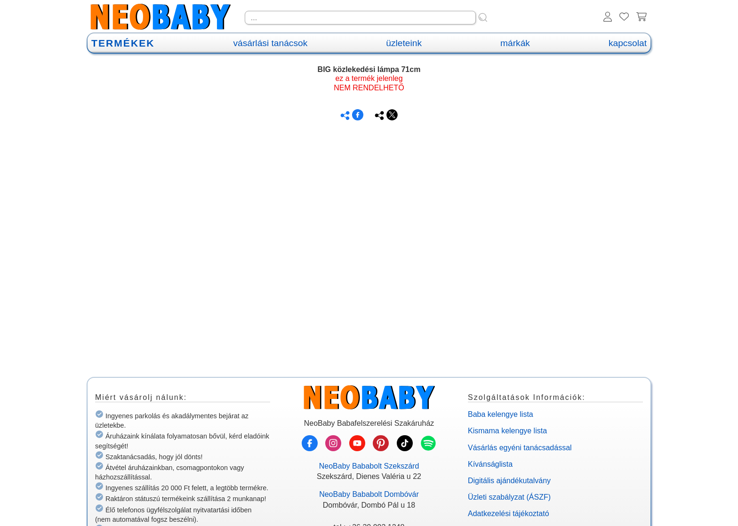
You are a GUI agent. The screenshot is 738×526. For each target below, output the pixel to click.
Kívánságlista (490, 464)
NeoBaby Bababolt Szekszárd (369, 466)
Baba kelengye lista (500, 414)
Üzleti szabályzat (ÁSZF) (509, 497)
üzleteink (404, 43)
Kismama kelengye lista (507, 431)
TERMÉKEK (122, 43)
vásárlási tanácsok (270, 43)
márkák (515, 43)
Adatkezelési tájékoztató (508, 514)
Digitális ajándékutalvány (509, 481)
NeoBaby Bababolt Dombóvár (369, 494)
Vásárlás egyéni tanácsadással (520, 448)
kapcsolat (628, 43)
